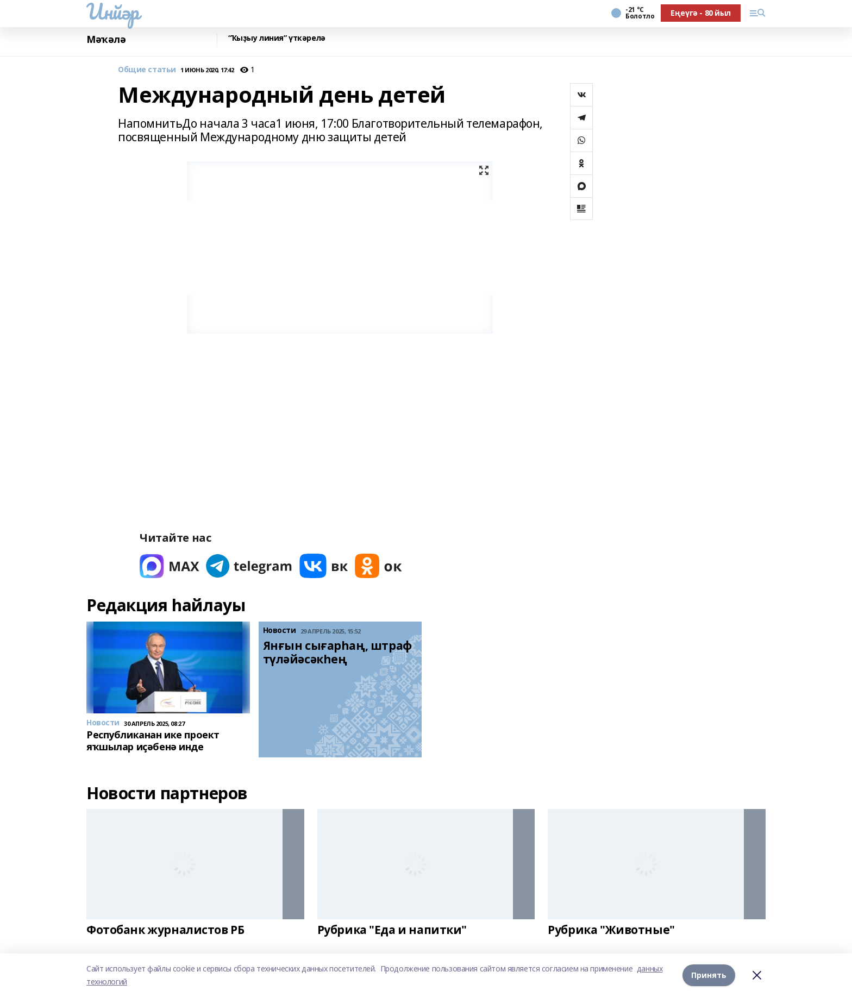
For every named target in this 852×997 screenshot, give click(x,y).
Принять (708, 975)
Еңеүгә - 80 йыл (701, 13)
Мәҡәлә (106, 39)
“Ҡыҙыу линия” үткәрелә (276, 38)
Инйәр (112, 11)
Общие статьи (147, 69)
